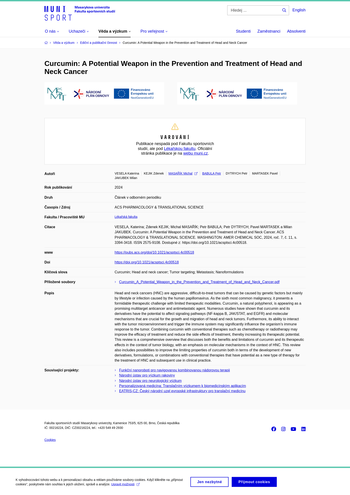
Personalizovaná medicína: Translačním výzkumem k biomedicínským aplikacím (182, 386)
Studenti (243, 31)
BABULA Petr (211, 173)
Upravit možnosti (125, 486)
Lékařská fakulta (126, 217)
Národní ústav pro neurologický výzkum (150, 381)
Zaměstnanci (268, 31)
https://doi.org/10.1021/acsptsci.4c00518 (147, 262)
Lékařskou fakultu (179, 148)
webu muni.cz (195, 153)
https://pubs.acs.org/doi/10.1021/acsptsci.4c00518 (154, 252)
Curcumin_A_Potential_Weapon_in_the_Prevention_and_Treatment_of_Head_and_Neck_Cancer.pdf (199, 282)
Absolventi (296, 31)
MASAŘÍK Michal (183, 173)
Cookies (50, 440)
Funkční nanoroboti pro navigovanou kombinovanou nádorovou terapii (174, 370)
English (299, 10)
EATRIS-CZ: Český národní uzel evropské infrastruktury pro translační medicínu (182, 391)
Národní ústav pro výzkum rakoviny (147, 375)
